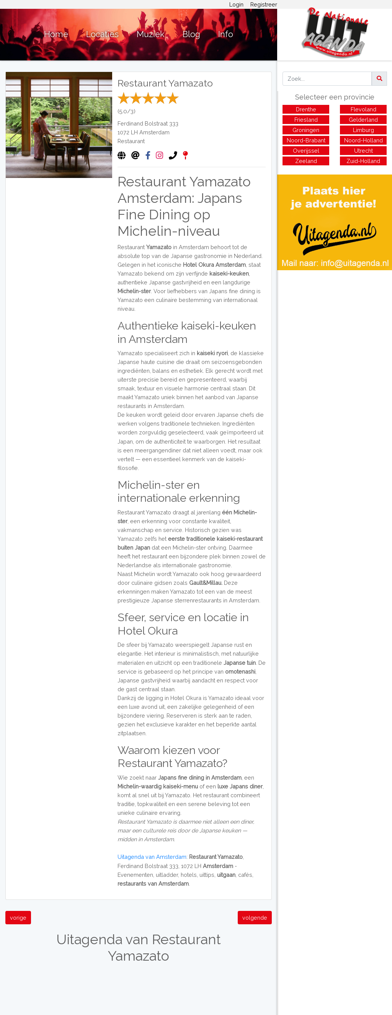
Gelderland (363, 119)
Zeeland (306, 161)
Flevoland (363, 109)
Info (225, 34)
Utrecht (363, 150)
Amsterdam (154, 132)
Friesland (306, 119)
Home (56, 34)
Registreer (263, 4)
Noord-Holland (363, 140)
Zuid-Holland (363, 161)
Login (236, 4)
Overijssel (306, 150)
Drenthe (306, 109)
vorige (18, 917)
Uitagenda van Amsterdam (152, 856)
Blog (191, 34)
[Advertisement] (334, 324)
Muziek (151, 34)
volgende (254, 917)
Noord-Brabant (306, 140)
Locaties (102, 34)
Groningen (305, 130)
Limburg (363, 130)
